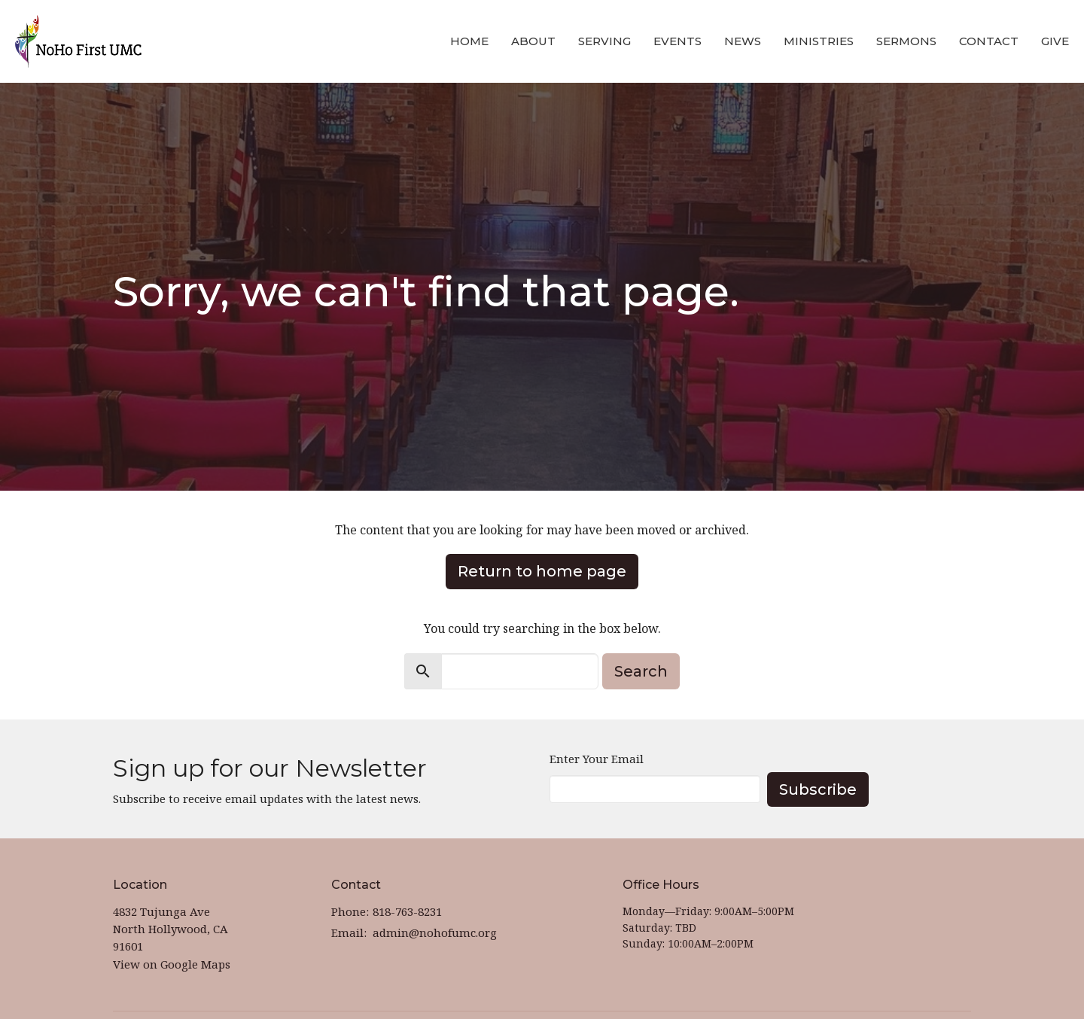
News (742, 41)
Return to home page (542, 571)
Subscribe (818, 789)
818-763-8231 (407, 911)
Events (677, 41)
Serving (604, 41)
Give (1055, 41)
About (533, 41)
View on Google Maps (171, 964)
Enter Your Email (597, 758)
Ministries (819, 41)
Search (641, 671)
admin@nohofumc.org (435, 932)
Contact (989, 41)
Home (469, 41)
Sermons (906, 41)
